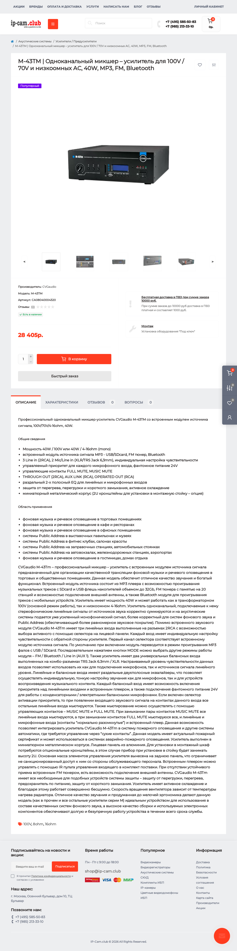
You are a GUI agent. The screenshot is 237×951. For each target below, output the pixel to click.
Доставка (203, 862)
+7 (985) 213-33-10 (179, 26)
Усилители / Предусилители (76, 41)
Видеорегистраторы (155, 867)
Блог (138, 6)
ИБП (143, 898)
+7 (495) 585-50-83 (180, 22)
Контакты (203, 893)
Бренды (36, 6)
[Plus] (30, 356)
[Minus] (30, 361)
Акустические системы (34, 41)
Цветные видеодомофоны (159, 893)
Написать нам (116, 6)
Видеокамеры (150, 862)
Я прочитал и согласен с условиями (45, 877)
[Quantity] (23, 359)
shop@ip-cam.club (103, 871)
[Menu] (53, 24)
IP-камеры (148, 887)
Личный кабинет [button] (209, 6)
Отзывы (153, 6)
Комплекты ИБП (152, 882)
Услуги (92, 6)
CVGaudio (49, 286)
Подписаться (65, 866)
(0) (33, 307)
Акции (19, 6)
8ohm (38, 824)
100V (27, 824)
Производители (207, 903)
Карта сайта (204, 898)
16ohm (50, 824)
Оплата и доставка (64, 6)
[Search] (90, 23)
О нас (200, 887)
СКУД (144, 877)
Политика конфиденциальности (51, 876)
